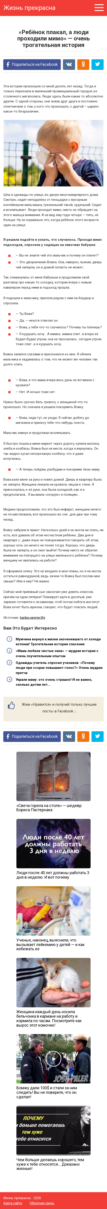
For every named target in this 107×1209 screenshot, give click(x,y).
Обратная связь (42, 1203)
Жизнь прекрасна (29, 7)
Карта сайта (12, 1203)
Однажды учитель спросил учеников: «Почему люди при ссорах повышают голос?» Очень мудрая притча (59, 668)
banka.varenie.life (32, 618)
